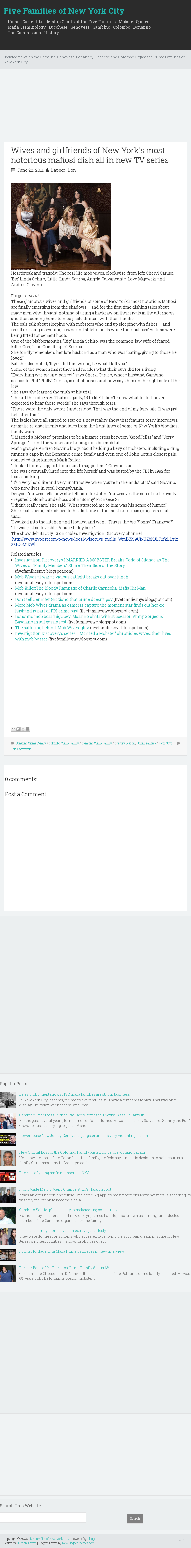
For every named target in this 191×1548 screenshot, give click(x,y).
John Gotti (165, 743)
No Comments (22, 749)
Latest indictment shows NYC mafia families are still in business (74, 1094)
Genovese (80, 27)
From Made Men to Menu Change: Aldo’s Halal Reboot (65, 1189)
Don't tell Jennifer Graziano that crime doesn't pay (64, 599)
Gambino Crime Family (97, 743)
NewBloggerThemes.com (78, 1543)
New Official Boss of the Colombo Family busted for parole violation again (82, 1152)
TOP (183, 1540)
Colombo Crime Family (64, 743)
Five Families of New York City (64, 10)
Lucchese (58, 27)
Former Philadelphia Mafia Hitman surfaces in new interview (71, 1251)
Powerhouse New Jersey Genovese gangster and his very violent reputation (83, 1135)
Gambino (101, 27)
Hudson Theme (26, 1543)
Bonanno (142, 27)
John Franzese (146, 743)
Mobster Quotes (134, 21)
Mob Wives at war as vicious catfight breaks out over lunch (71, 576)
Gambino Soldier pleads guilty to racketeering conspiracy (68, 1209)
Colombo (121, 27)
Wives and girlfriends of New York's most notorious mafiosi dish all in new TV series (90, 155)
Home (13, 21)
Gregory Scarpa (125, 743)
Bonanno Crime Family (31, 743)
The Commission (24, 32)
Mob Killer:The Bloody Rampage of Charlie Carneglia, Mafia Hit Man (80, 587)
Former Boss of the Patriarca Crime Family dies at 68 (64, 1267)
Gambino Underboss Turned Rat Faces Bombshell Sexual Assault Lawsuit (81, 1115)
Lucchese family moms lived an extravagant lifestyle (64, 1230)
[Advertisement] (95, 107)
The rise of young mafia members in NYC (54, 1172)
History (51, 32)
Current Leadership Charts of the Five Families (69, 21)
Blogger (92, 1539)
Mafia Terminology (27, 27)
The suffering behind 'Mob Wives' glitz (52, 627)
